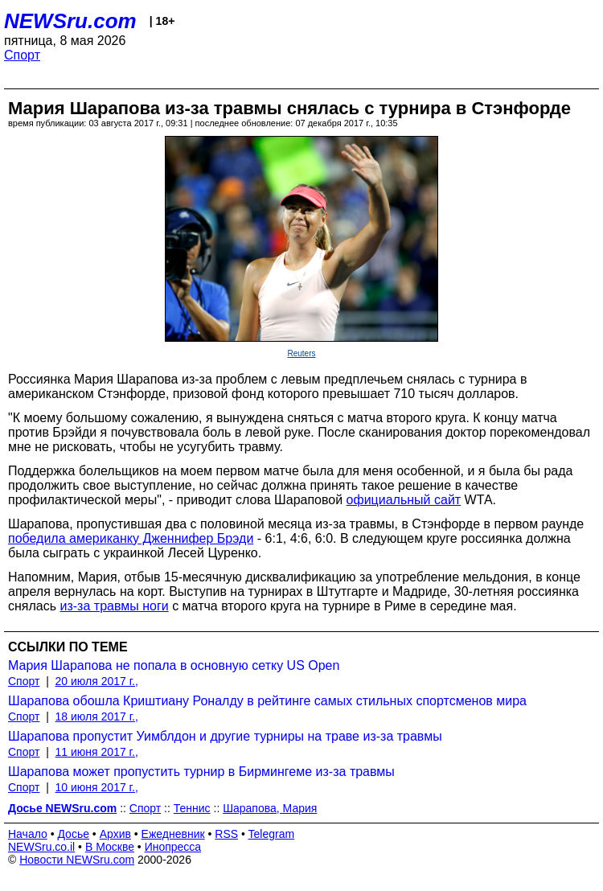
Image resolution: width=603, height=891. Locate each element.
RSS (226, 833)
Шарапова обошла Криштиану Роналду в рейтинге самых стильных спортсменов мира (267, 701)
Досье (73, 833)
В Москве (109, 846)
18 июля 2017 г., (96, 716)
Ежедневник (173, 833)
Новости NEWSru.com (76, 859)
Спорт (22, 55)
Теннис (192, 808)
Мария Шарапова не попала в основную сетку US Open (173, 665)
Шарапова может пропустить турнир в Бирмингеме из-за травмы (201, 771)
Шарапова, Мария (270, 808)
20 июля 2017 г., (96, 681)
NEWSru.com (70, 21)
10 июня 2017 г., (96, 787)
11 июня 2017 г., (96, 751)
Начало (27, 833)
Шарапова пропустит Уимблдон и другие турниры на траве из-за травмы (225, 736)
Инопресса (173, 846)
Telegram (271, 833)
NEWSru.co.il (41, 846)
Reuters (301, 353)
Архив (115, 833)
